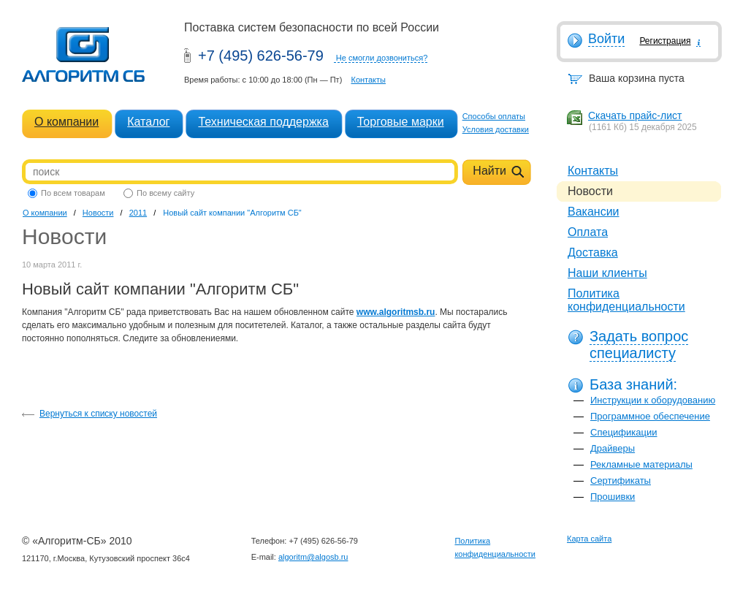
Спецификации (623, 432)
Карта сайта (589, 538)
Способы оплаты (493, 116)
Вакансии (593, 211)
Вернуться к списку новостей (98, 413)
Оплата (588, 232)
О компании (66, 121)
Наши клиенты (607, 273)
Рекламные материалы (641, 464)
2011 (138, 212)
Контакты (368, 79)
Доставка (593, 252)
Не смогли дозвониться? (382, 57)
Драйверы (612, 448)
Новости (98, 212)
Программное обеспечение (650, 416)
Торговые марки (400, 121)
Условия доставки (495, 129)
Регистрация (664, 41)
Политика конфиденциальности (626, 300)
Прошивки (612, 496)
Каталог (148, 121)
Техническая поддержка (263, 121)
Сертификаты (620, 480)
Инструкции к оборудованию (652, 400)
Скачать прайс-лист (635, 115)
